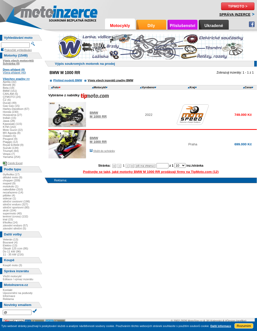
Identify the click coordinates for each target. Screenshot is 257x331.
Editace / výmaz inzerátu (18, 279)
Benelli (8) (9, 84)
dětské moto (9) (12, 177)
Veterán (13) (10, 239)
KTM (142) (9, 126)
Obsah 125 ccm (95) (15, 248)
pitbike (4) (9, 195)
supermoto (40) (12, 213)
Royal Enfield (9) (13, 144)
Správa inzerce (234, 15)
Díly (151, 26)
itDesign (230, 320)
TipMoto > (237, 6)
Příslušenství (182, 26)
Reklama (8, 298)
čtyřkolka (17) (11, 174)
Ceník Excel (15, 163)
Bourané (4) (10, 242)
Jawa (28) (9, 120)
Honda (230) (10, 111)
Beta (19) (8, 87)
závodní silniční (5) (14, 228)
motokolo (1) (10, 186)
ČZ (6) (7, 99)
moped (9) (9, 183)
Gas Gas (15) (11, 105)
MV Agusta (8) (11, 132)
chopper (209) (11, 180)
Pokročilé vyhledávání (18, 50)
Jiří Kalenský (214, 320)
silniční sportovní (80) (16, 207)
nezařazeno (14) (13, 192)
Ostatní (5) (9, 135)
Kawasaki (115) (12, 123)
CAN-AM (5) (10, 93)
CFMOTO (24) (11, 96)
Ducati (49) (9, 102)
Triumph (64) (11, 150)
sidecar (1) (9, 198)
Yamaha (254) (11, 156)
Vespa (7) (9, 153)
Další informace (220, 325)
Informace (9, 295)
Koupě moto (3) (12, 265)
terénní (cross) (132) (15, 216)
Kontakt (7, 289)
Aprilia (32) (9, 81)
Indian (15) (9, 117)
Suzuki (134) (10, 147)
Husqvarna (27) (12, 114)
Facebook (251, 24)
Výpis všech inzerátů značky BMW (110, 80)
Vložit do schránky (104, 150)
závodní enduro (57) (15, 225)
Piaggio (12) (10, 141)
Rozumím (244, 326)
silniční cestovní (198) (16, 201)
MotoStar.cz (195, 320)
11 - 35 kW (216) (13, 254)
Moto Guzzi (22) (13, 129)
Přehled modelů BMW (67, 80)
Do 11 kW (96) (12, 251)
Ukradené (213, 26)
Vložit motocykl (12, 276)
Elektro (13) (10, 245)
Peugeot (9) (10, 138)
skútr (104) (9, 210)
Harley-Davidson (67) (16, 108)
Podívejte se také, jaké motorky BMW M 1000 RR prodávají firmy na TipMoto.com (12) (151, 172)
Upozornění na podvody (17, 292)
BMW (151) (10, 90)
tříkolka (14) (10, 222)
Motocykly (120, 26)
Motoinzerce (31, 12)
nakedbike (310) (13, 189)
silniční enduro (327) (15, 204)
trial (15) (8, 219)
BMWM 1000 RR (98, 114)
